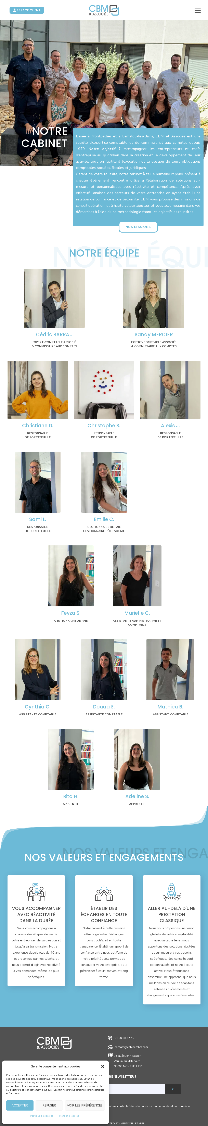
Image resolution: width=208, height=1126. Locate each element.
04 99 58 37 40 (124, 1038)
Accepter (20, 1105)
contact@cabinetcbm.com (131, 1047)
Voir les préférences (85, 1105)
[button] (103, 1066)
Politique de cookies (41, 1115)
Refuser (49, 1105)
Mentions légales (69, 1115)
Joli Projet (111, 1123)
